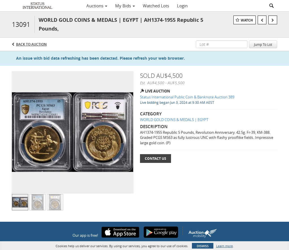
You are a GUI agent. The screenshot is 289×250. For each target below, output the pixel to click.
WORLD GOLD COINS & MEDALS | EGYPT (174, 119)
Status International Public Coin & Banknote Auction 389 (187, 97)
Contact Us (155, 158)
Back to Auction (31, 44)
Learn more (224, 246)
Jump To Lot (263, 44)
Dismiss (203, 246)
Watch (247, 20)
